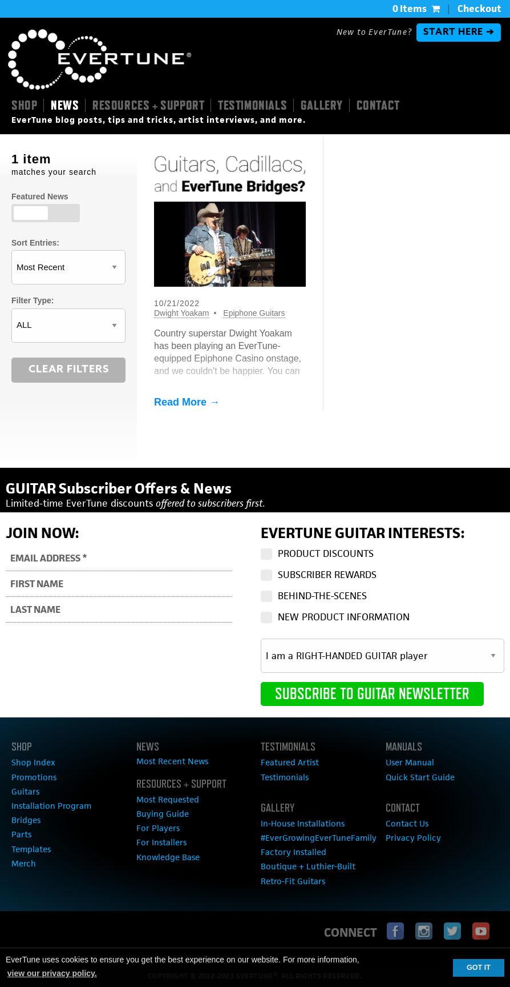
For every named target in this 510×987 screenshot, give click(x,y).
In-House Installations (303, 823)
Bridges (26, 820)
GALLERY (322, 105)
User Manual (410, 762)
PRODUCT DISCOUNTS (326, 553)
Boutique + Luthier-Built (308, 866)
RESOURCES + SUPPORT (148, 105)
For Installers (161, 842)
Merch (23, 863)
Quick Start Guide (420, 777)
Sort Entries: (35, 242)
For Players (158, 827)
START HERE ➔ (458, 32)
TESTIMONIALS (252, 105)
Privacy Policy (413, 837)
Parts (21, 834)
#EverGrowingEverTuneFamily (319, 837)
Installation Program (51, 805)
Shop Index (33, 762)
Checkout (479, 8)
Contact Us (407, 823)
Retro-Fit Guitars (293, 881)
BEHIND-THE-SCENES (322, 595)
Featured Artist (290, 762)
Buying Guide (162, 813)
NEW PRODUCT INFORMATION (344, 617)
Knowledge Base (168, 857)
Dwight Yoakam (181, 313)
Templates (31, 849)
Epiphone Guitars (254, 313)
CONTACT (378, 105)
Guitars (25, 791)
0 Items (416, 8)
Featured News (39, 196)
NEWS (65, 105)
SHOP (24, 105)
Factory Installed (293, 851)
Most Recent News (172, 761)
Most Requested (167, 799)
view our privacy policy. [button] (52, 973)
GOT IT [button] (479, 968)
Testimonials (285, 777)
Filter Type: (32, 300)
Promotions (33, 777)
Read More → (187, 402)
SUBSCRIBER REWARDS (327, 574)
